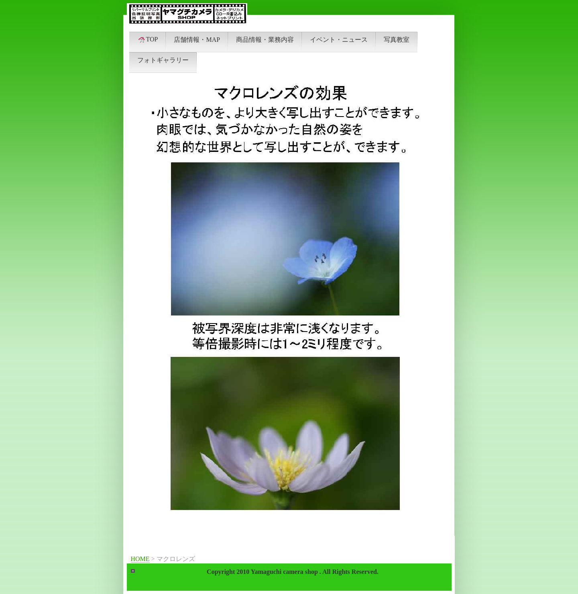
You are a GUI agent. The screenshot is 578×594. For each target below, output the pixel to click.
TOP (147, 39)
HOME (140, 558)
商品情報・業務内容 (265, 39)
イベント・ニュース (339, 39)
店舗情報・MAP (197, 39)
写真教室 (396, 39)
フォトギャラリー (163, 60)
